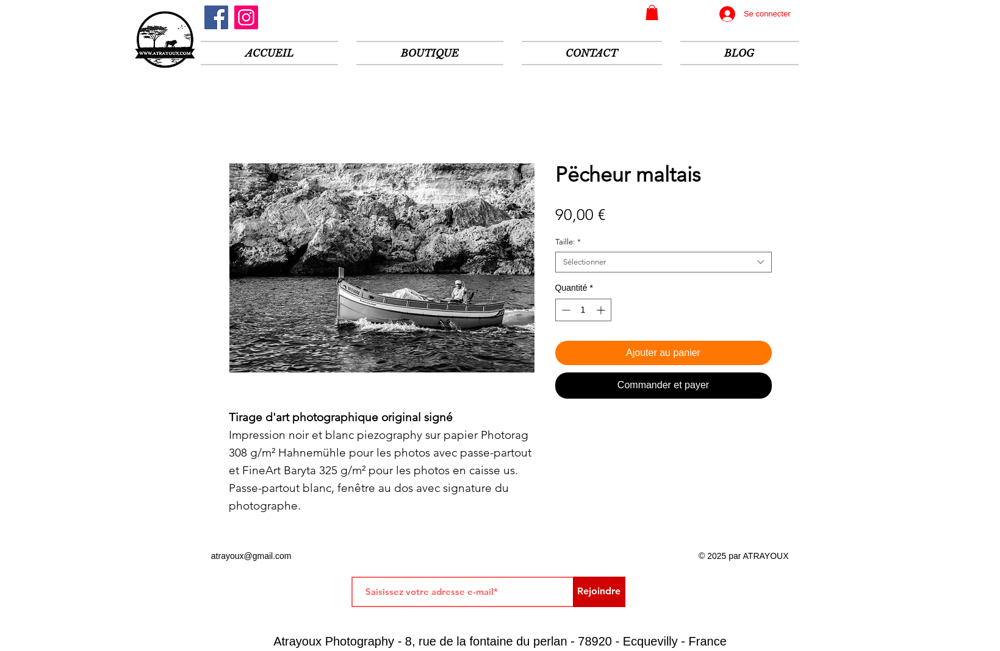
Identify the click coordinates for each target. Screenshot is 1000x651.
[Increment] (602, 310)
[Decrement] (564, 310)
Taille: (568, 241)
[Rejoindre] (599, 592)
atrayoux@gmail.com (251, 556)
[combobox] (663, 262)
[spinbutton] (583, 310)
